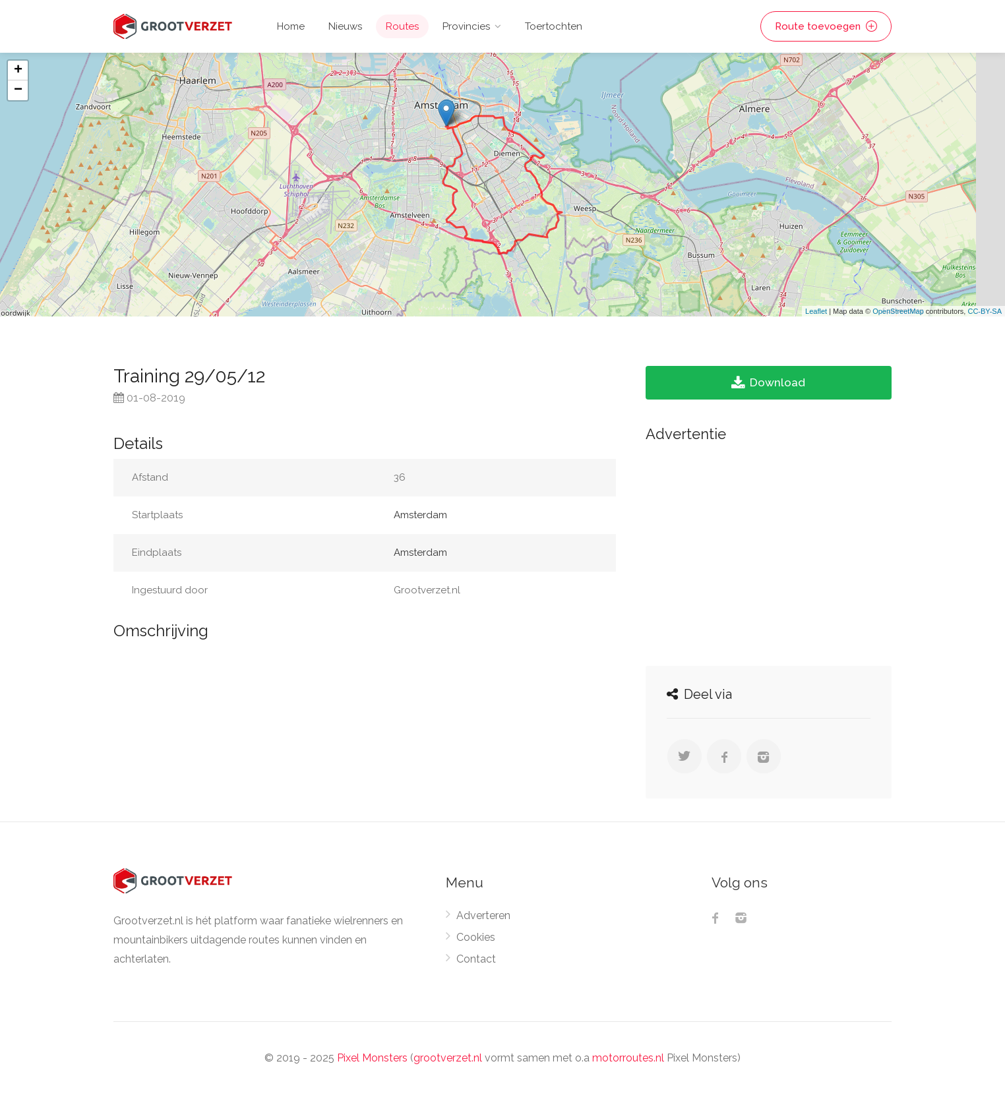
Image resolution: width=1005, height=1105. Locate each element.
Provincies (466, 26)
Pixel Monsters (372, 1058)
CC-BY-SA (984, 311)
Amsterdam (420, 515)
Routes (402, 26)
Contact (476, 959)
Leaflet (816, 311)
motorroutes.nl (628, 1058)
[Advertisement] (769, 550)
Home (291, 26)
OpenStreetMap (898, 311)
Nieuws (345, 26)
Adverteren (483, 915)
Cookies (475, 937)
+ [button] (18, 70)
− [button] (18, 90)
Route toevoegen (826, 26)
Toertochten (553, 26)
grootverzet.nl (447, 1058)
